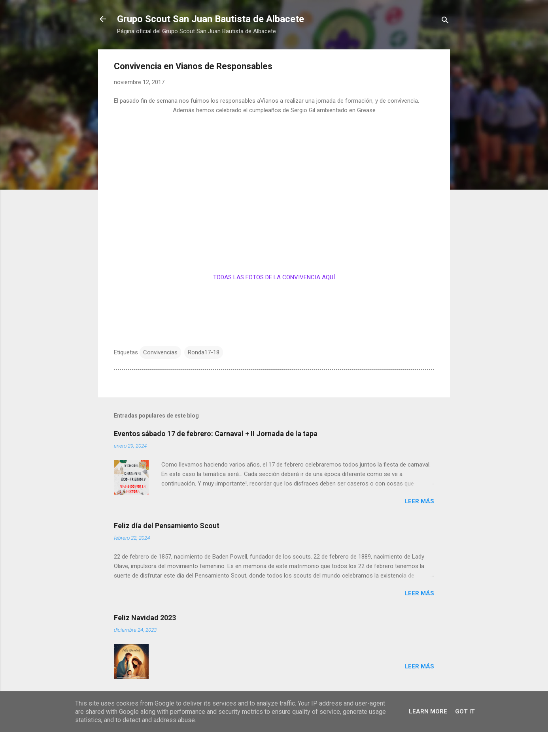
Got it (465, 711)
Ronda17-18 (203, 352)
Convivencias (160, 352)
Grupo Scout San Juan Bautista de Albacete (210, 18)
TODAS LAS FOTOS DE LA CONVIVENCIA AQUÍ (274, 277)
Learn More (428, 711)
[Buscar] (445, 21)
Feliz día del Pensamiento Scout (166, 525)
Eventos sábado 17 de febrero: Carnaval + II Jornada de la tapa (215, 433)
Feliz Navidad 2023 (145, 617)
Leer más (419, 501)
